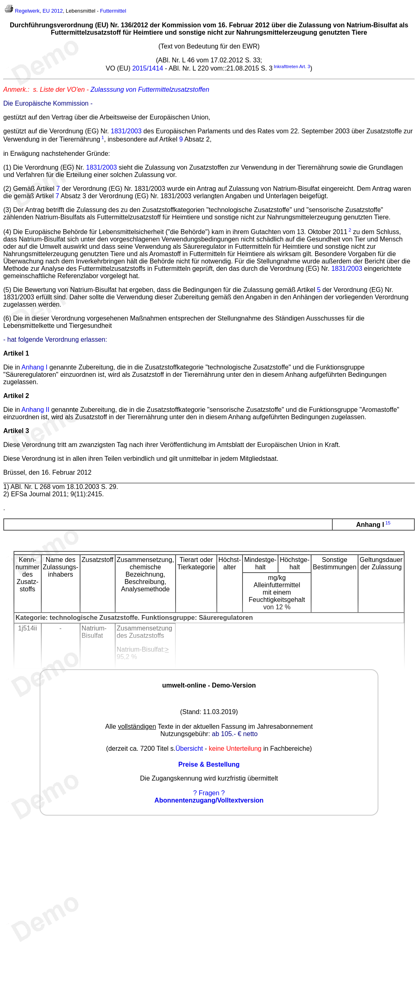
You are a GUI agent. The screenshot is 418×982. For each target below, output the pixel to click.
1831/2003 (126, 131)
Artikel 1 (16, 353)
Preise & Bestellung (209, 764)
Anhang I (34, 367)
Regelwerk (27, 11)
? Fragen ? (209, 793)
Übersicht (189, 748)
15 (387, 522)
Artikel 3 (16, 430)
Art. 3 (304, 66)
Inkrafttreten (286, 66)
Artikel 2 (16, 395)
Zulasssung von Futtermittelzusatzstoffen (150, 89)
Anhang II (35, 409)
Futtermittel (113, 11)
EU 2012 (52, 11)
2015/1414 (147, 68)
